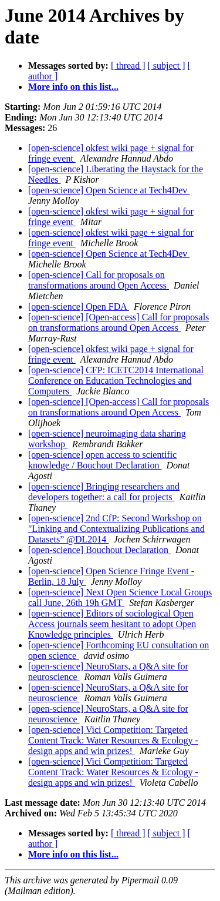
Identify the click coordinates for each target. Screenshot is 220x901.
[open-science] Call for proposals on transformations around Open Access (98, 280)
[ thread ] (128, 66)
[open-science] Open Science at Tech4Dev (108, 190)
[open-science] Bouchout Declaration (99, 550)
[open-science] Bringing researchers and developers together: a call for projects (104, 491)
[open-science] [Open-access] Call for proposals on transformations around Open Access (118, 322)
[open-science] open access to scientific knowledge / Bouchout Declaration (102, 460)
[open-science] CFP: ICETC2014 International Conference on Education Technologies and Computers (116, 380)
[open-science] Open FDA (78, 307)
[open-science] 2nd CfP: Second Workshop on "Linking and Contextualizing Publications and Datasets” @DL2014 (116, 528)
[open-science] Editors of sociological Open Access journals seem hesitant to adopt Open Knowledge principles (112, 623)
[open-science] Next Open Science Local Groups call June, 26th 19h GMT (120, 597)
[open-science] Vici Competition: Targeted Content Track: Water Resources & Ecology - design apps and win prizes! (113, 740)
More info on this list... (73, 87)
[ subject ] (166, 66)
